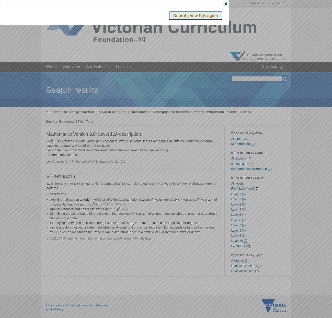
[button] (276, 76)
